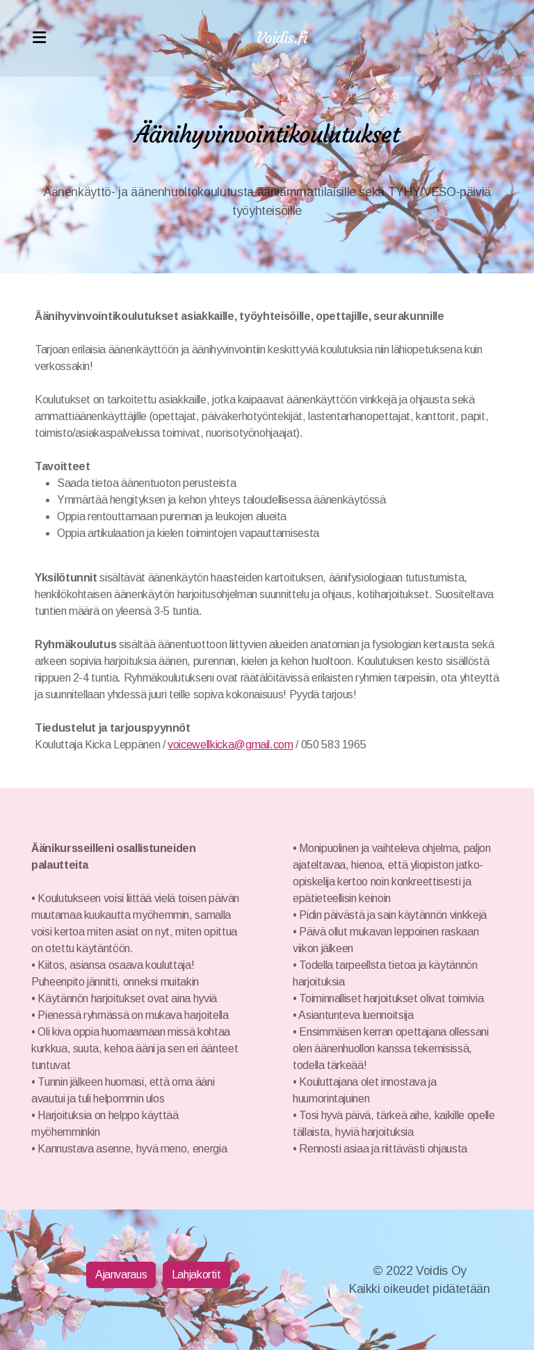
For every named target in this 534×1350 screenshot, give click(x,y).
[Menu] (39, 38)
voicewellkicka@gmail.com (230, 744)
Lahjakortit (196, 1274)
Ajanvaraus (121, 1274)
